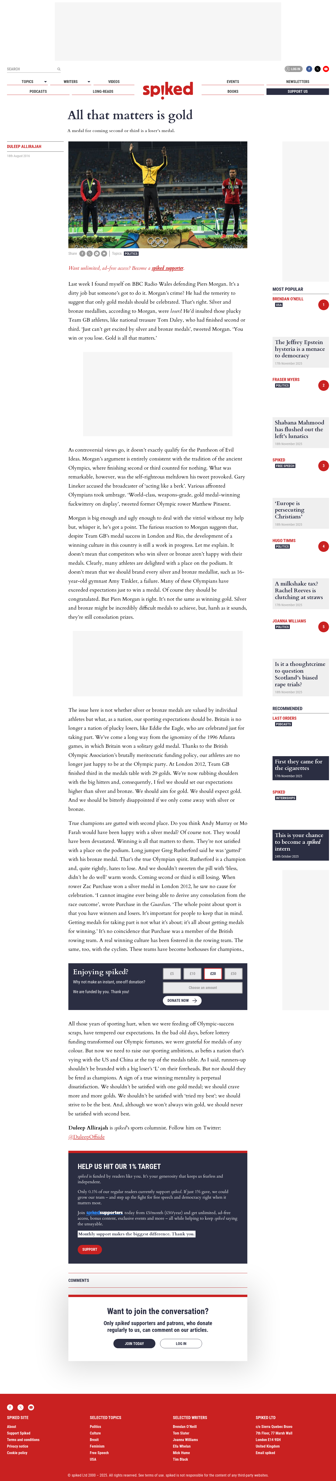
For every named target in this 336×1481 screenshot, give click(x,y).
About (11, 1426)
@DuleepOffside (86, 1136)
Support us (298, 91)
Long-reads (103, 91)
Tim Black (180, 1459)
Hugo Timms (284, 540)
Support (89, 1249)
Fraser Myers (286, 379)
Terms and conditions (23, 1440)
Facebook (309, 69)
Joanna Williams (289, 620)
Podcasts (38, 91)
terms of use (154, 1475)
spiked (279, 459)
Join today (134, 1343)
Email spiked (265, 1453)
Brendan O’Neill (185, 1426)
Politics (131, 253)
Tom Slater (181, 1433)
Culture (95, 1433)
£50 (233, 973)
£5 (172, 973)
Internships (285, 798)
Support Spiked (18, 1433)
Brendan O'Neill (288, 298)
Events (233, 81)
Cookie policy (17, 1453)
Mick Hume (181, 1453)
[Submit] (58, 68)
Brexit (94, 1440)
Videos (114, 81)
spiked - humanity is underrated (168, 91)
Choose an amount (203, 987)
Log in (292, 69)
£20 (213, 973)
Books (233, 91)
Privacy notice (17, 1446)
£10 (192, 973)
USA (279, 305)
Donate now (178, 1000)
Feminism (97, 1446)
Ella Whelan (182, 1446)
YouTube (326, 69)
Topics (27, 81)
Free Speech (285, 466)
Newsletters (297, 81)
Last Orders (285, 718)
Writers (71, 81)
